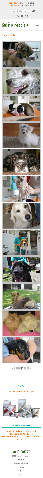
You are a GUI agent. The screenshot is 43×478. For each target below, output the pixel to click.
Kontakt (21, 475)
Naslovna (21, 459)
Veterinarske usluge (21, 463)
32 (28, 368)
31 (25, 368)
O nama (21, 467)
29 (19, 368)
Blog (20, 471)
